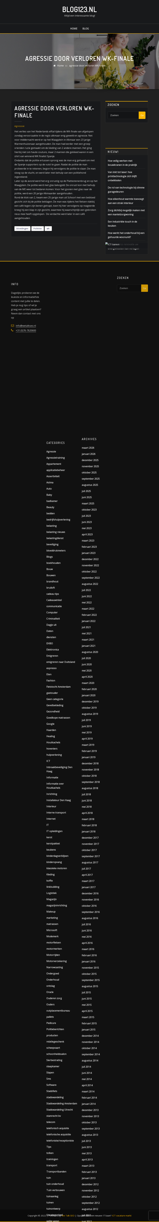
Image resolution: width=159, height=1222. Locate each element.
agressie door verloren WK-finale (87, 65)
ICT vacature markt (121, 1215)
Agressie (19, 126)
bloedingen (22, 228)
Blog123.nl (79, 9)
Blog (85, 28)
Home (73, 28)
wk (48, 228)
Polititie (37, 228)
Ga (142, 115)
